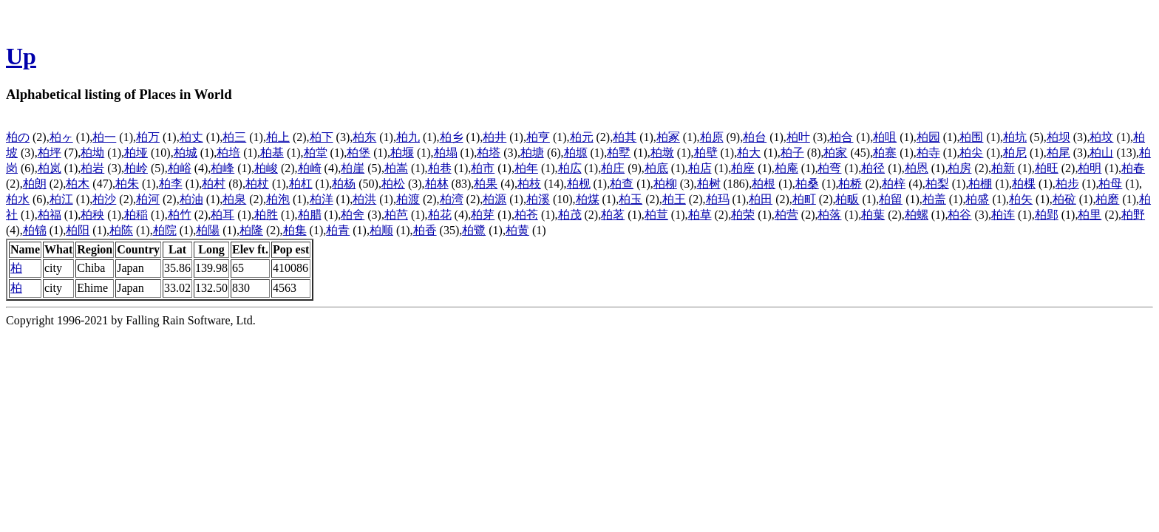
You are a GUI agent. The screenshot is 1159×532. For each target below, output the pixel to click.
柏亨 (538, 137)
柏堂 (315, 152)
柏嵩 (396, 168)
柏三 (234, 137)
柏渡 (408, 199)
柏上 (278, 137)
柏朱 (127, 183)
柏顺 (381, 230)
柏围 (971, 137)
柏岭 (136, 168)
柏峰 (222, 168)
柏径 (873, 168)
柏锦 (35, 230)
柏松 (393, 183)
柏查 (621, 183)
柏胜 (266, 214)
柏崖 (352, 168)
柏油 (191, 199)
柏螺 (916, 214)
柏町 (804, 199)
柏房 (959, 168)
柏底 (656, 168)
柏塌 (446, 152)
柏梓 (893, 183)
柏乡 (451, 137)
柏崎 (310, 168)
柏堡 (358, 152)
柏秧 (92, 214)
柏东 (364, 137)
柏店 (700, 168)
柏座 (743, 168)
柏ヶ (61, 137)
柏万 (148, 137)
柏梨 (937, 183)
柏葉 (873, 214)
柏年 (526, 168)
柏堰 (402, 152)
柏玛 (718, 199)
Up (21, 56)
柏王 (674, 199)
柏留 (891, 199)
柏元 (582, 137)
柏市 (482, 168)
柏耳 (222, 214)
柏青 (338, 230)
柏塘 (532, 152)
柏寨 (885, 152)
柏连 (1003, 214)
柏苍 (526, 214)
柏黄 (517, 230)
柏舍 (352, 214)
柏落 (829, 214)
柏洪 (364, 199)
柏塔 (488, 152)
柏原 (712, 137)
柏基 (272, 152)
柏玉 (630, 199)
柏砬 (1064, 199)
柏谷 (959, 214)
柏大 (749, 152)
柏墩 (662, 152)
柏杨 (344, 183)
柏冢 (668, 137)
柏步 (1067, 183)
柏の (18, 137)
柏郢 (1046, 214)
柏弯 (829, 168)
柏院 (165, 230)
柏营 (786, 214)
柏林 (437, 183)
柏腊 (310, 214)
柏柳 (665, 183)
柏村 (213, 183)
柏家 (835, 152)
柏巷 (440, 168)
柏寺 (928, 152)
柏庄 (613, 168)
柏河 (148, 199)
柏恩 (916, 168)
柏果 (485, 183)
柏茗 (613, 214)
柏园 (928, 137)
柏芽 (482, 214)
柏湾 (451, 199)
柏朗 (35, 183)
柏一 (104, 137)
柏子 (792, 152)
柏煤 (587, 199)
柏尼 (1015, 152)
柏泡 (278, 199)
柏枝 (529, 183)
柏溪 (538, 199)
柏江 (61, 199)
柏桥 (850, 183)
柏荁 (656, 214)
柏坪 (49, 152)
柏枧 (579, 183)
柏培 (228, 152)
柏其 (624, 137)
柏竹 (179, 214)
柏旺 (1046, 168)
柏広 (570, 168)
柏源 (494, 199)
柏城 (185, 152)
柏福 (49, 214)
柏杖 (257, 183)
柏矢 (1021, 199)
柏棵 (1024, 183)
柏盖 (934, 199)
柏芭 (396, 214)
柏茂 (570, 214)
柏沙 (104, 199)
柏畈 (847, 199)
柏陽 (208, 230)
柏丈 (191, 137)
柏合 (841, 137)
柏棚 (980, 183)
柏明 (1089, 168)
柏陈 (121, 230)
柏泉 (234, 199)
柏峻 (266, 168)
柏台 (755, 137)
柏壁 (706, 152)
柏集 (295, 230)
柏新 (1003, 168)
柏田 (760, 199)
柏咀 (885, 137)
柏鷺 (474, 230)
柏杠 (301, 183)
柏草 (700, 214)
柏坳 (92, 152)
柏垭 (136, 152)
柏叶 (798, 137)
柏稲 (136, 214)
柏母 (1110, 183)
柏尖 (971, 152)
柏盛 (977, 199)
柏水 (18, 199)
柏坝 (1058, 137)
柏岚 (49, 168)
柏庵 (786, 168)
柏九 (408, 137)
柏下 (321, 137)
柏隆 (251, 230)
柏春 (1133, 168)
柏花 (440, 214)
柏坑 (1015, 137)
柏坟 (1101, 137)
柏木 (77, 183)
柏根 (763, 183)
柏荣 (743, 214)
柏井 (494, 137)
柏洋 (321, 199)
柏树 (709, 183)
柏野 (1133, 214)
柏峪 (179, 168)
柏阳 (77, 230)
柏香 (425, 230)
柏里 (1089, 214)
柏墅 (619, 152)
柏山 (1101, 152)
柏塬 (576, 152)
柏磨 (1107, 199)
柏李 (171, 183)
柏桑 (807, 183)
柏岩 (92, 168)
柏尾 (1058, 152)
